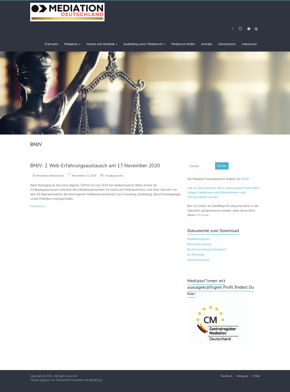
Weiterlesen (37, 206)
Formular (202, 215)
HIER (244, 179)
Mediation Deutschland (50, 175)
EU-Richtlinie (195, 255)
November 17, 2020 (84, 175)
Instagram (242, 376)
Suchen (222, 166)
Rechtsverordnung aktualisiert (207, 249)
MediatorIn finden (183, 44)
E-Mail (256, 376)
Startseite (51, 44)
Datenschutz (227, 44)
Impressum (249, 44)
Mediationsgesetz (198, 239)
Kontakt (206, 44)
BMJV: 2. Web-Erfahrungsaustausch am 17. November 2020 (95, 165)
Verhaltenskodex (198, 260)
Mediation (71, 44)
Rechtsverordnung (199, 244)
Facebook (226, 376)
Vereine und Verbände (100, 44)
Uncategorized (114, 175)
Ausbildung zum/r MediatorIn (143, 44)
